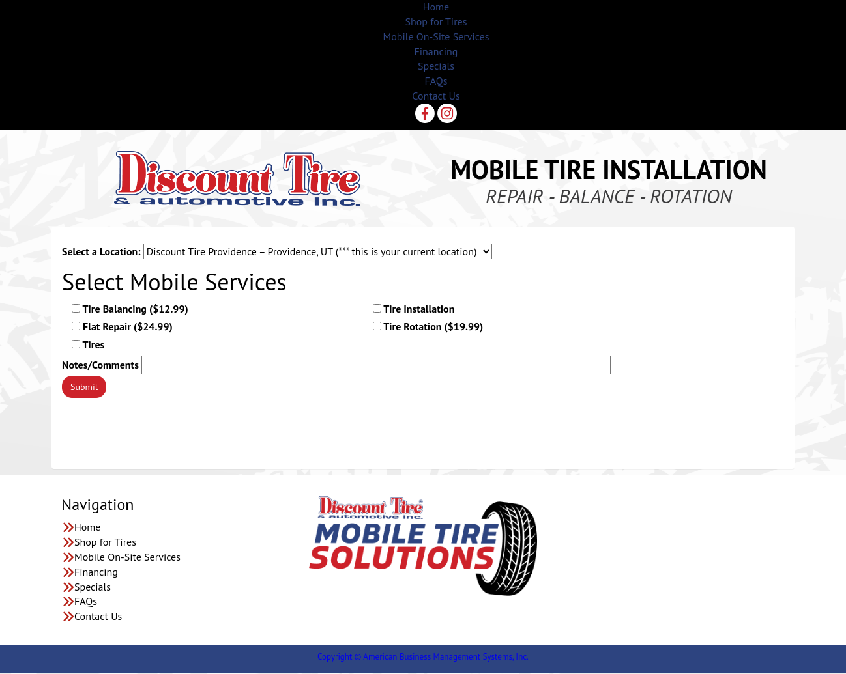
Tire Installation (414, 308)
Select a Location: (101, 251)
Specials (436, 65)
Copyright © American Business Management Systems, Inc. (423, 656)
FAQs (436, 80)
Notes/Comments (100, 364)
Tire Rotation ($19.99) (428, 326)
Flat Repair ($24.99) (122, 326)
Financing (436, 51)
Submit (84, 387)
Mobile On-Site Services (436, 36)
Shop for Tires (436, 21)
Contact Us (435, 95)
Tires (88, 344)
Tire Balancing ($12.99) (130, 308)
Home (436, 6)
